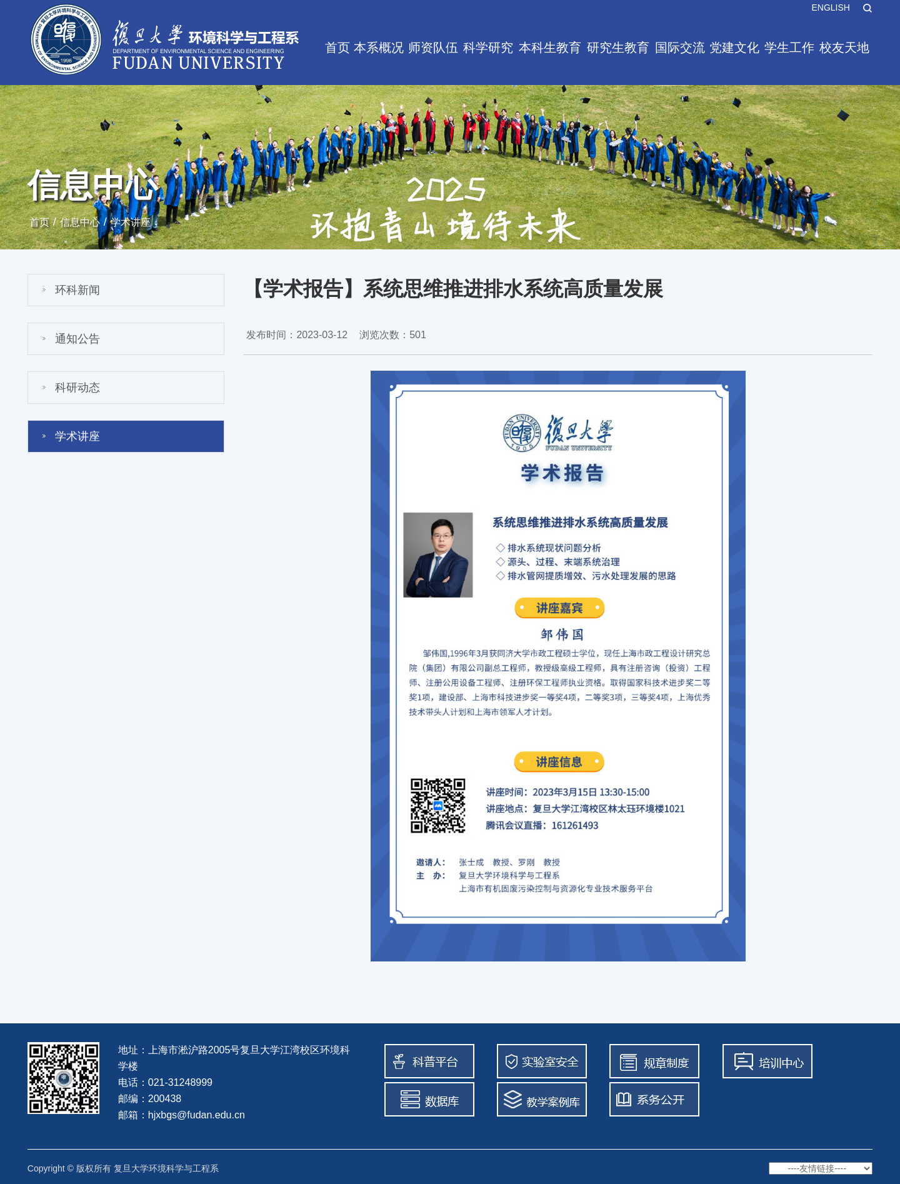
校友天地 (844, 47)
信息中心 (80, 222)
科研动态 (77, 387)
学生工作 (789, 47)
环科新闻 (77, 290)
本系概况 (379, 47)
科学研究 (488, 47)
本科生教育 (550, 47)
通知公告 (77, 339)
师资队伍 (433, 47)
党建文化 (734, 47)
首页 (337, 47)
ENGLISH (830, 8)
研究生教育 (618, 47)
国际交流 (680, 47)
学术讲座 (131, 222)
